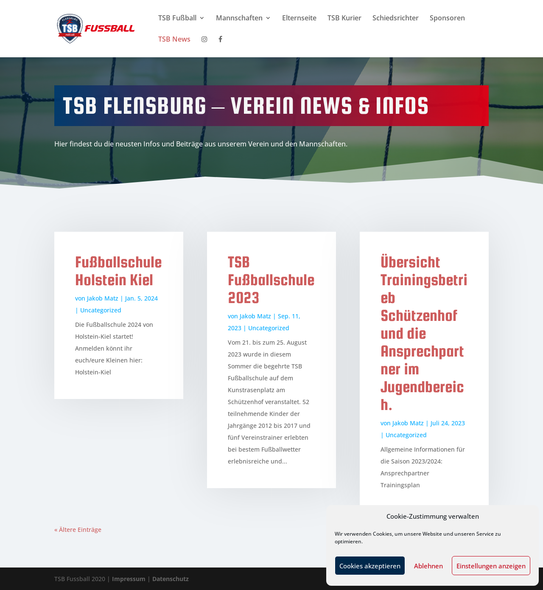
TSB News (174, 40)
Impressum (129, 579)
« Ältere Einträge (77, 529)
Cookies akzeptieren (369, 566)
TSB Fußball (177, 18)
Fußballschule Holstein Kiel (118, 271)
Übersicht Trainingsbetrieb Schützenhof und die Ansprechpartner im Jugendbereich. (424, 333)
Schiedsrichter (395, 18)
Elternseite (299, 18)
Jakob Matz (102, 298)
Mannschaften (239, 18)
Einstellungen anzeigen (491, 566)
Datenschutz (170, 579)
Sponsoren (447, 18)
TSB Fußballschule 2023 (271, 279)
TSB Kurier (344, 18)
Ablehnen (428, 566)
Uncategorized (100, 310)
